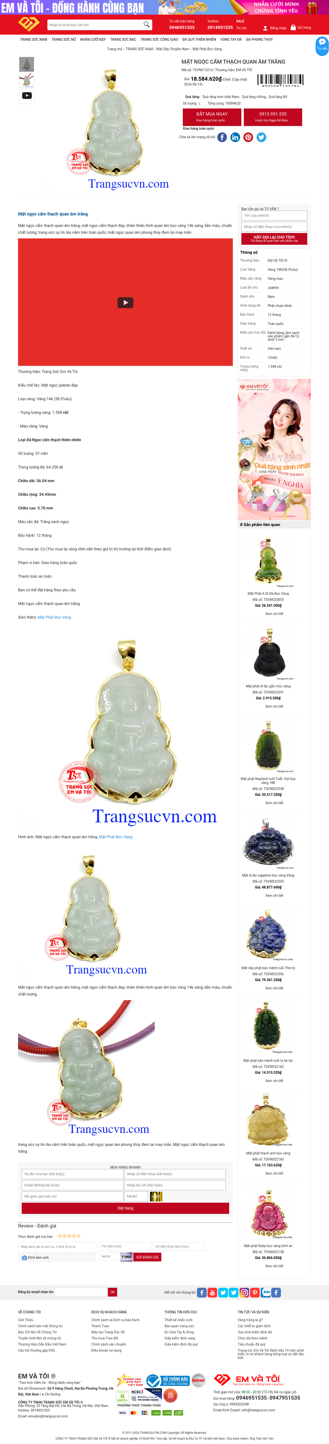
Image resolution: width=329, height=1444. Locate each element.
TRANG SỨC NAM (33, 39)
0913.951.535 (273, 117)
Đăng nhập (274, 28)
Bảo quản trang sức (179, 1326)
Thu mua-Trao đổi (104, 1338)
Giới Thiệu (25, 1320)
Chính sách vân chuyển (108, 1344)
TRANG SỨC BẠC (123, 39)
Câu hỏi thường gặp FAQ (36, 1350)
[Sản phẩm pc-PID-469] (274, 450)
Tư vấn (322, 48)
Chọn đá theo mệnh (252, 1338)
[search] (147, 25)
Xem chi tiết (274, 614)
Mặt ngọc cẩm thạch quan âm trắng (53, 213)
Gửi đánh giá (147, 1257)
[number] (202, 103)
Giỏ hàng (300, 27)
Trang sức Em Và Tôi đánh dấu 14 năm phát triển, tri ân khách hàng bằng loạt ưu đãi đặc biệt (271, 1354)
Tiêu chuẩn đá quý (252, 1344)
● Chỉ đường (51, 1394)
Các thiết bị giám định (254, 1326)
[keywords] (91, 25)
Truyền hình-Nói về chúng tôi (39, 1338)
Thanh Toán (100, 1326)
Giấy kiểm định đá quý (181, 1344)
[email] (81, 1292)
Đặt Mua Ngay (212, 117)
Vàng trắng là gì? (250, 1320)
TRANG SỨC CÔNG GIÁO (159, 39)
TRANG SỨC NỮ (63, 39)
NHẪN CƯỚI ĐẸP (93, 39)
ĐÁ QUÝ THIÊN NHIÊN (199, 39)
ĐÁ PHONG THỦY (259, 39)
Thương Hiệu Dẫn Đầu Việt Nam (42, 1344)
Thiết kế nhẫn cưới (178, 1320)
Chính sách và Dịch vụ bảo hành (115, 1320)
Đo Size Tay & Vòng (179, 1332)
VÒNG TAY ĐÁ (231, 39)
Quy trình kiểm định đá (255, 1332)
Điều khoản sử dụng (106, 1350)
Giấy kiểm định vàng (179, 1338)
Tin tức (241, 28)
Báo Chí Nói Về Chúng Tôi (37, 1332)
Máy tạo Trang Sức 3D (108, 1332)
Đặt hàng (125, 1208)
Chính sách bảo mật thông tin (40, 1326)
